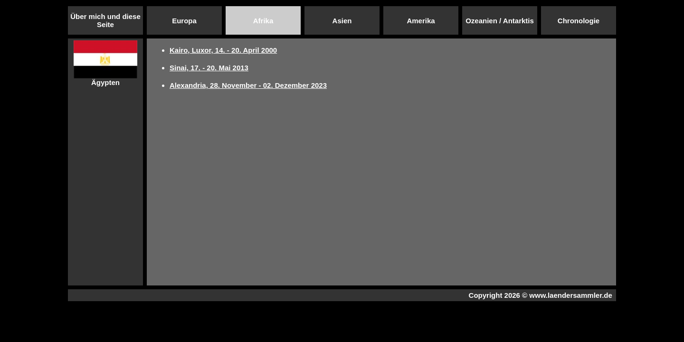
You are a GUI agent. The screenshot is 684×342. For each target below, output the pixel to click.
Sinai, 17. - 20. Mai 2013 (209, 68)
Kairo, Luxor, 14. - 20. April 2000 (223, 50)
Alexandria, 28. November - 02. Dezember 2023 (248, 85)
